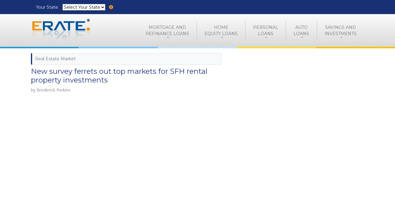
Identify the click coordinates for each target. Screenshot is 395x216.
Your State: (48, 7)
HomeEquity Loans (221, 30)
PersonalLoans (265, 30)
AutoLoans (301, 30)
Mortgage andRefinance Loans (167, 30)
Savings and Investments (340, 30)
